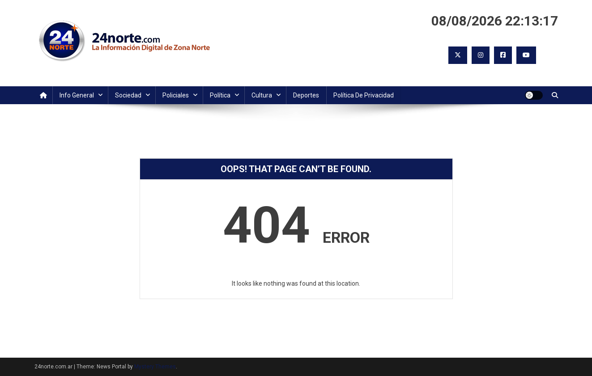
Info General (77, 95)
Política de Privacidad (363, 95)
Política (220, 95)
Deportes (306, 95)
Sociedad (128, 95)
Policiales (175, 95)
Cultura (261, 95)
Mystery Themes (155, 366)
